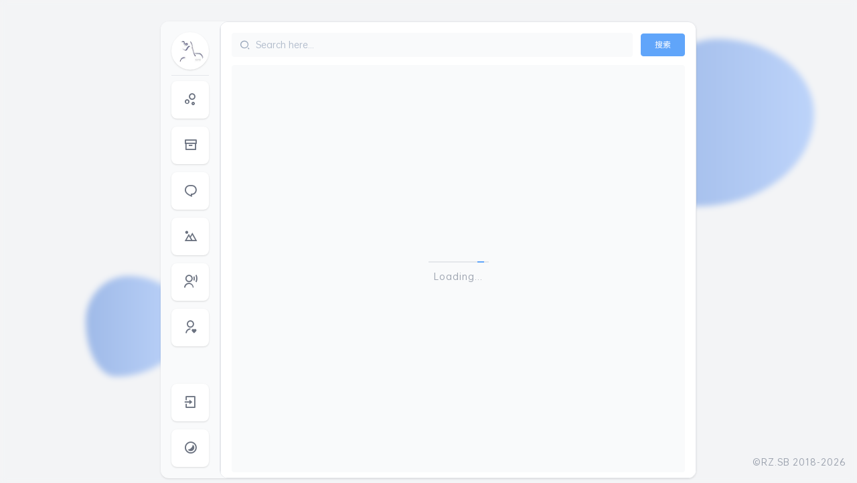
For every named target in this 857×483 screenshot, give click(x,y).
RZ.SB (775, 462)
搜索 (663, 44)
